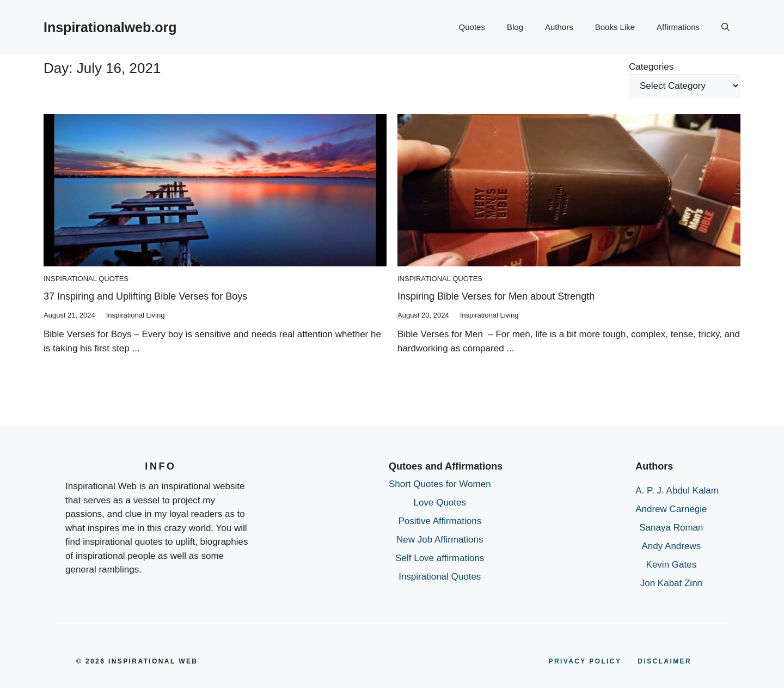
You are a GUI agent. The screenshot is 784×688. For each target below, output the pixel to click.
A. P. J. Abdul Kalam (677, 490)
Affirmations (678, 27)
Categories (651, 67)
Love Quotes (440, 502)
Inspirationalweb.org (110, 27)
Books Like (615, 27)
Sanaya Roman (671, 527)
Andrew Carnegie (671, 509)
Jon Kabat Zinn (671, 583)
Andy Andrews (671, 546)
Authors (559, 27)
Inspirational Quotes (86, 279)
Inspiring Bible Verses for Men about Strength (496, 296)
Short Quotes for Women (440, 484)
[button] (725, 27)
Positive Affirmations (439, 521)
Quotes (472, 27)
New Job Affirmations (439, 539)
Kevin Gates (671, 564)
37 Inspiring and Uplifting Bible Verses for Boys (145, 296)
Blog (515, 27)
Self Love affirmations (439, 558)
